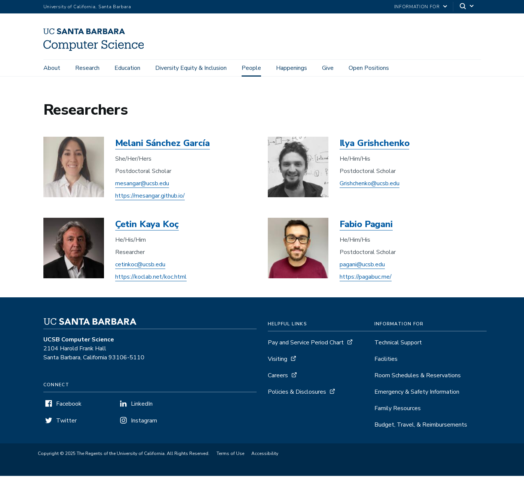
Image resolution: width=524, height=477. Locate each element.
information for (417, 7)
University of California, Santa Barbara (87, 7)
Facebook (69, 405)
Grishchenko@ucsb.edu (369, 184)
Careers (278, 376)
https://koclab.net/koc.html (151, 278)
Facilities (386, 360)
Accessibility (264, 455)
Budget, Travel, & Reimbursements (420, 426)
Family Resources (397, 409)
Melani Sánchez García (162, 144)
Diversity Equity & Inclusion (191, 68)
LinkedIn (142, 405)
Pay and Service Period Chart (306, 344)
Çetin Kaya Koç (147, 225)
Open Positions (369, 68)
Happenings (291, 68)
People (251, 68)
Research (87, 68)
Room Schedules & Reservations (417, 376)
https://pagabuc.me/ (366, 278)
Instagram (144, 422)
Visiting (277, 360)
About (51, 68)
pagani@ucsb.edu (362, 265)
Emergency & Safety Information (416, 393)
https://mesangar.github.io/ (150, 197)
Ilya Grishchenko (375, 144)
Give (328, 68)
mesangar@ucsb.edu (142, 184)
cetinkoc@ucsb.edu (140, 265)
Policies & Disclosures (297, 393)
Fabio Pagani (366, 225)
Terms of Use (230, 455)
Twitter (66, 422)
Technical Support (398, 344)
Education (127, 68)
